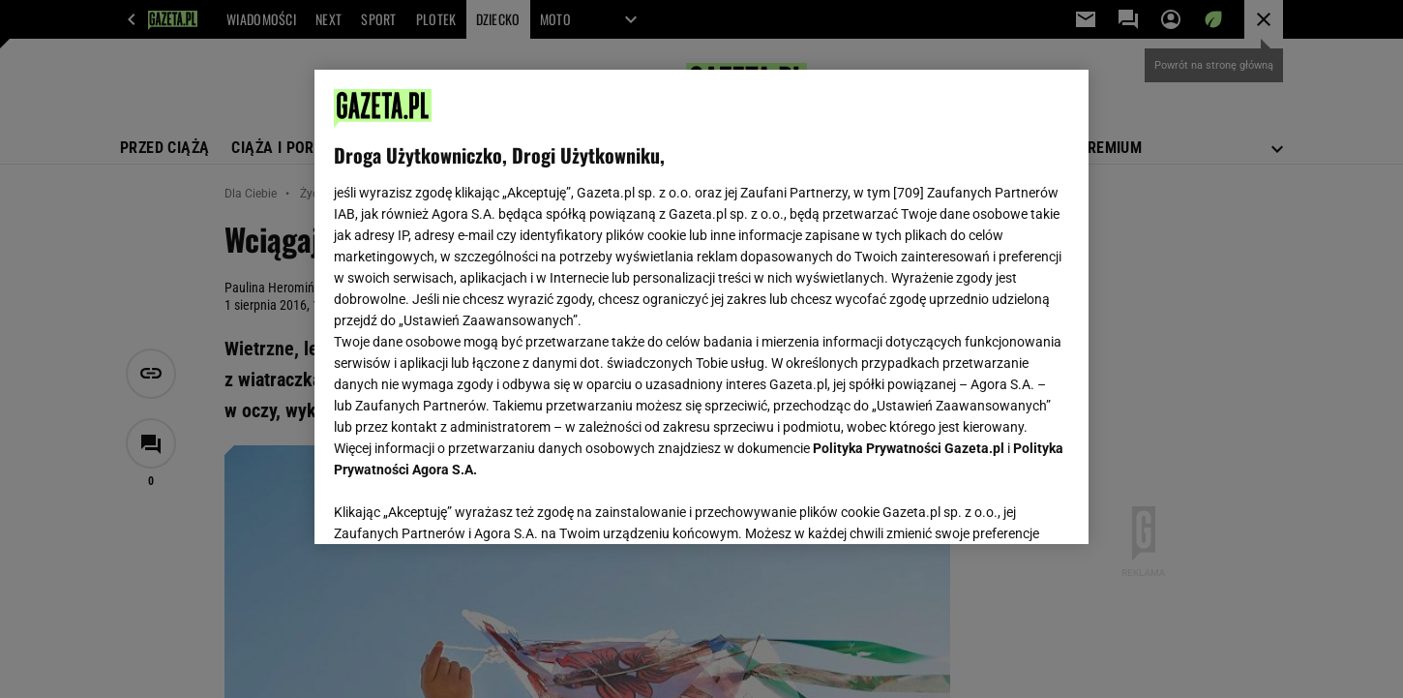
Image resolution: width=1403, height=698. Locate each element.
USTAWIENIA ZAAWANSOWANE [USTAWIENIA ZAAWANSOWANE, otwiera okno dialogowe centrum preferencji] (460, 505)
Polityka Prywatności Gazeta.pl (908, 448)
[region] (701, 307)
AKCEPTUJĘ (1004, 506)
